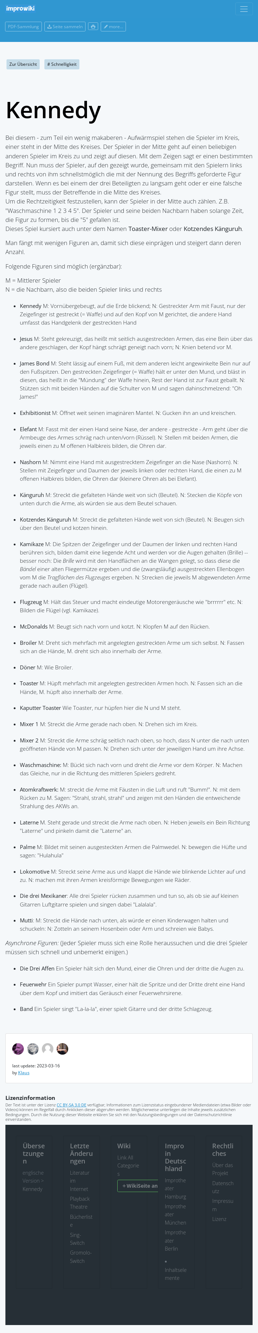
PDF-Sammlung (23, 26)
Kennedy (33, 1189)
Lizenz (219, 1219)
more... (113, 26)
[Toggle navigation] (244, 9)
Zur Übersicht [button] (23, 64)
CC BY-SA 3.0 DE (71, 1104)
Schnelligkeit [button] (61, 64)
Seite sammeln (65, 26)
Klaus (24, 1073)
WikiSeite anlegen (146, 1185)
